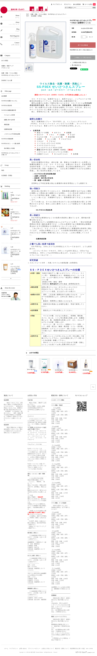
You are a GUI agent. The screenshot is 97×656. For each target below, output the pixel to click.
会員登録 (78, 4)
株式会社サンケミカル (58, 284)
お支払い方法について (48, 648)
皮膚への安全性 (40, 176)
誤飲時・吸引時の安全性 (43, 178)
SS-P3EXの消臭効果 (44, 210)
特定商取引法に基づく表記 (77, 648)
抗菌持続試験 (41, 239)
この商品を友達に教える (79, 62)
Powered (55, 652)
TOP (27, 14)
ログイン (68, 4)
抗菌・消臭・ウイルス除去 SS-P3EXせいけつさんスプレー (48, 14)
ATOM (91, 648)
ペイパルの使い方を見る (35, 469)
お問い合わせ (23, 648)
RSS (87, 648)
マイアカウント (57, 4)
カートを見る (90, 4)
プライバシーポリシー (34, 648)
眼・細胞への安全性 (42, 180)
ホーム (6, 648)
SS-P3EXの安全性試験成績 (45, 174)
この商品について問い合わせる (82, 57)
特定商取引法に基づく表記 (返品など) (81, 50)
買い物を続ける (76, 65)
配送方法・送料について (62, 648)
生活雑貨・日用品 (36, 16)
